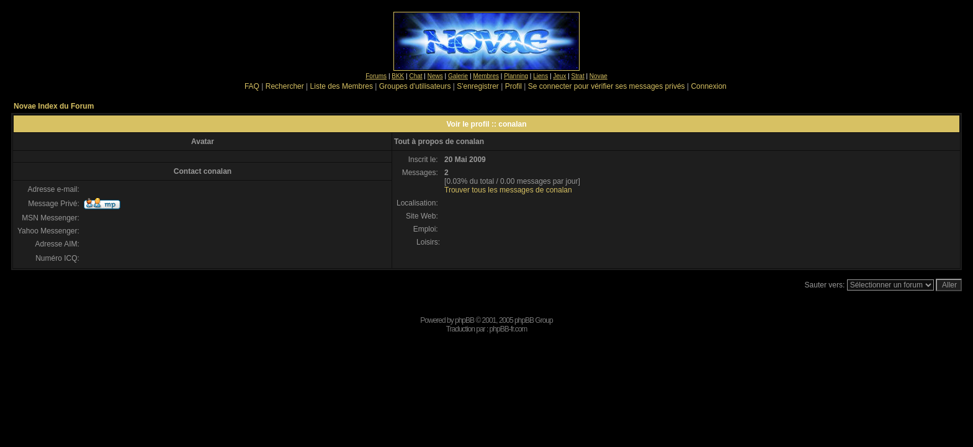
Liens (540, 76)
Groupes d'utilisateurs (415, 86)
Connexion (708, 86)
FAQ (251, 86)
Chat (415, 76)
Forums (376, 76)
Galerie (458, 76)
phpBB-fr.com (508, 329)
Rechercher (285, 86)
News (435, 76)
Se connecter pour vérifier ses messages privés (606, 86)
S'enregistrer (478, 86)
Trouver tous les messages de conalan (508, 190)
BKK (398, 76)
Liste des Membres (341, 86)
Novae (599, 76)
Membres (486, 76)
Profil (513, 86)
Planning (516, 76)
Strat (578, 76)
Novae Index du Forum (54, 106)
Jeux (559, 76)
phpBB (464, 320)
